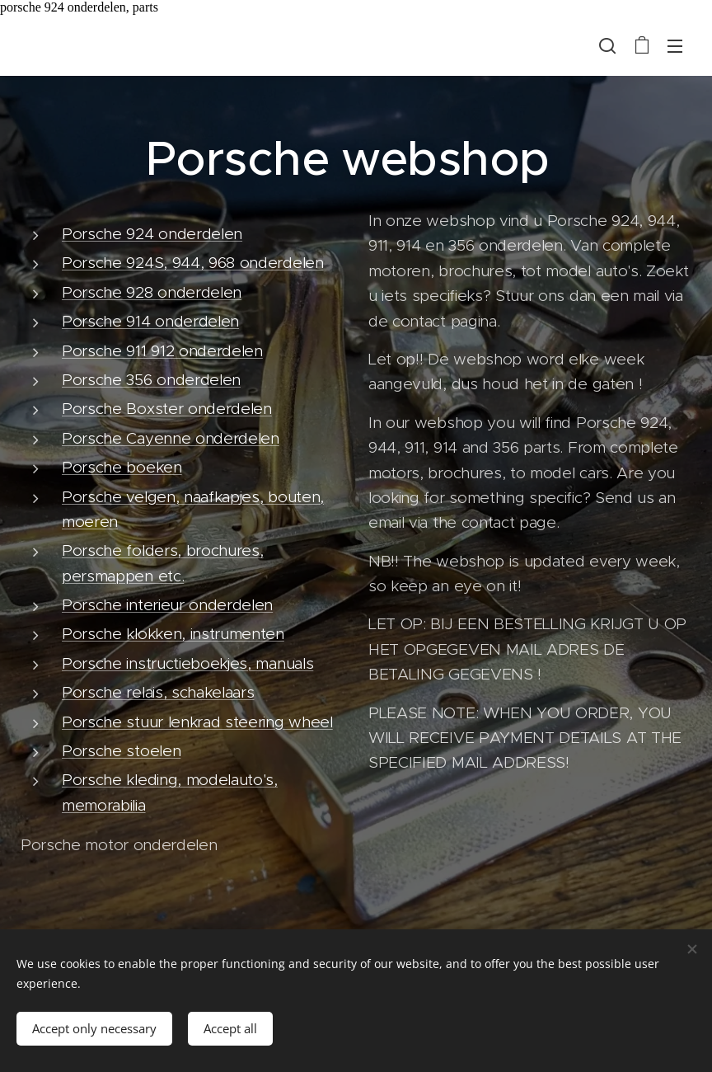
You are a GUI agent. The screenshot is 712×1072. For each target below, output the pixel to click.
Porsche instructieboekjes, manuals (187, 663)
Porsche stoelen (121, 750)
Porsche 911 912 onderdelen (162, 350)
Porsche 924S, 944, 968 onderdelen (193, 262)
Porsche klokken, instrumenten (173, 633)
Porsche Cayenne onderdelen (170, 438)
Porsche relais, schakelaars (158, 692)
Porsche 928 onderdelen (151, 292)
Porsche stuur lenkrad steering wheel (197, 721)
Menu (675, 46)
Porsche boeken (122, 467)
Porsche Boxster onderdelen (167, 408)
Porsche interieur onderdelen (167, 604)
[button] (607, 45)
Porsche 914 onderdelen (150, 321)
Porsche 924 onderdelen (152, 233)
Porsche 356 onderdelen (151, 379)
